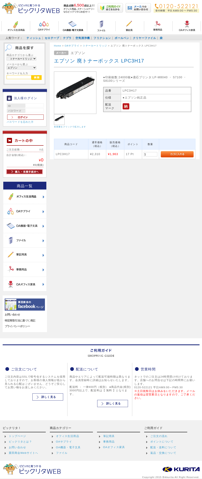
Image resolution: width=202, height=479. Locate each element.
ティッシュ (33, 38)
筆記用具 (109, 436)
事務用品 (109, 441)
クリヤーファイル (144, 38)
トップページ (17, 436)
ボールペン (122, 38)
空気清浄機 (82, 38)
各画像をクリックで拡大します (70, 127)
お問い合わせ (12, 314)
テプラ (67, 38)
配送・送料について (163, 447)
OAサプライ (64, 441)
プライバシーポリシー (17, 326)
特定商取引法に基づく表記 (20, 320)
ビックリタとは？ (20, 441)
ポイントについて (161, 441)
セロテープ (52, 38)
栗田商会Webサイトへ (23, 452)
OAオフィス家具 (114, 447)
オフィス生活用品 (67, 436)
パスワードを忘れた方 (20, 121)
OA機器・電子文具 (68, 447)
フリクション (102, 38)
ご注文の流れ (159, 436)
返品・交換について (163, 452)
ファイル (62, 452)
